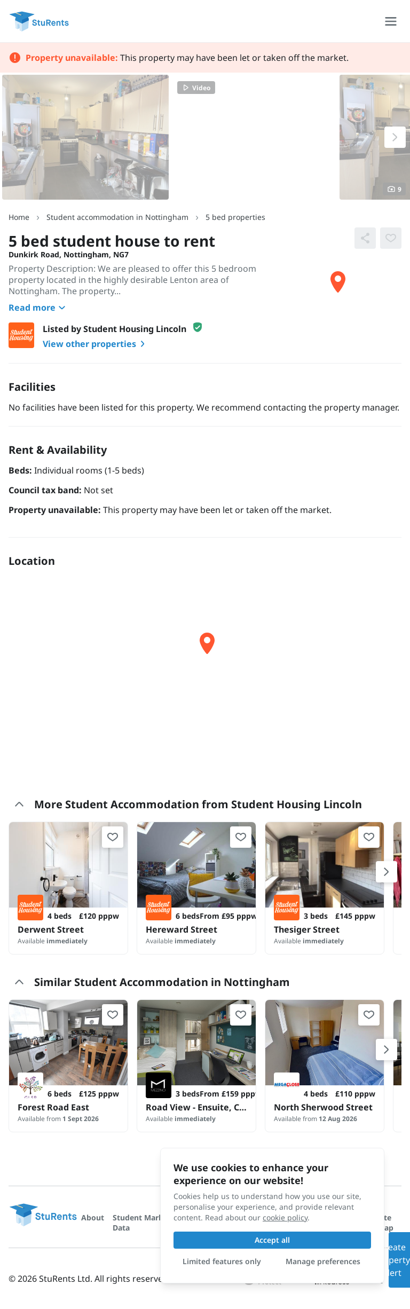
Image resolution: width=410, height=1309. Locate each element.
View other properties (96, 343)
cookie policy (285, 1217)
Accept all (272, 1240)
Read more (38, 307)
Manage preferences (323, 1261)
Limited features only (222, 1261)
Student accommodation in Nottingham (117, 217)
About (92, 1217)
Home (19, 217)
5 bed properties (235, 217)
